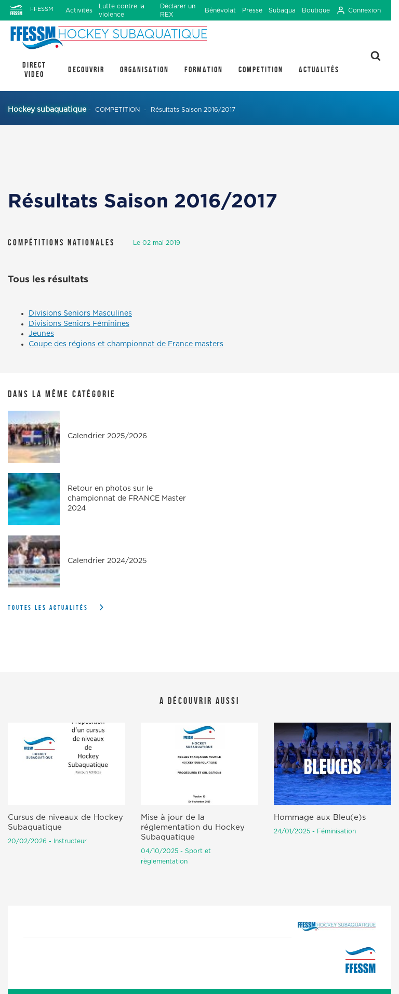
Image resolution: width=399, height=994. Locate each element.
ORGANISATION (144, 69)
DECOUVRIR (86, 69)
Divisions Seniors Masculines (80, 313)
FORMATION (203, 69)
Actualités (319, 69)
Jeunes (41, 333)
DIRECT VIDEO (34, 69)
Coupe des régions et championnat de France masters (126, 344)
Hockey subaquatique (47, 110)
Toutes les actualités (48, 607)
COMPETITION (260, 69)
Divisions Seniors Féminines (79, 324)
